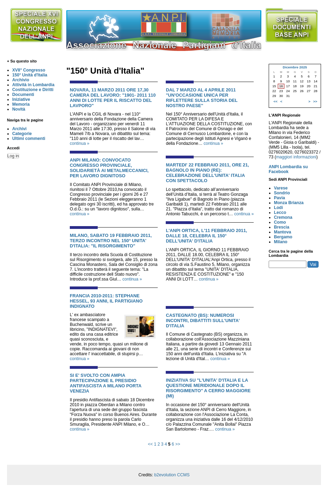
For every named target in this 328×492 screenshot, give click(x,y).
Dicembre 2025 (295, 67)
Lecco (280, 212)
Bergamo (283, 236)
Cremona (283, 217)
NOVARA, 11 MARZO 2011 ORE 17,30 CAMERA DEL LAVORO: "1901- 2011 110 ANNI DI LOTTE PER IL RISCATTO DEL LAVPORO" (113, 97)
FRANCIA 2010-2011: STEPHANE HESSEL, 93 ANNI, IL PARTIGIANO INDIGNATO (106, 301)
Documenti (23, 94)
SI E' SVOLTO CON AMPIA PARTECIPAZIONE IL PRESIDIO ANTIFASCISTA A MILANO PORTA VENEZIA (105, 383)
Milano (281, 241)
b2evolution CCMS (171, 474)
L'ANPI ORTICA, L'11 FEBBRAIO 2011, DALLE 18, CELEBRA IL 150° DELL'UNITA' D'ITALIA (206, 236)
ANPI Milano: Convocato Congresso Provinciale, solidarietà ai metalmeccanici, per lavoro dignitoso (109, 167)
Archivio (20, 79)
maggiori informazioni (296, 157)
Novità (18, 109)
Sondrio (282, 193)
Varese (281, 188)
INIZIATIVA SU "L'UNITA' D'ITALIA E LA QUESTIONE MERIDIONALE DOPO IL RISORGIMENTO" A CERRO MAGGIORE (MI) (208, 388)
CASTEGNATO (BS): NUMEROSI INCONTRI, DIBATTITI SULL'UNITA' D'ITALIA (203, 320)
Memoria (21, 104)
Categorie (22, 133)
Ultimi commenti (28, 138)
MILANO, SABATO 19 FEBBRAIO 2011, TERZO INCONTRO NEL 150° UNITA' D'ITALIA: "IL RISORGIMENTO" (111, 240)
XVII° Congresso (28, 70)
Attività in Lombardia (33, 84)
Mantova (282, 232)
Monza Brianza (289, 202)
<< (150, 444)
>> (177, 444)
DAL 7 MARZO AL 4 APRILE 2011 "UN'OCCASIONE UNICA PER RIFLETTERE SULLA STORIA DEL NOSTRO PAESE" (201, 97)
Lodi (278, 207)
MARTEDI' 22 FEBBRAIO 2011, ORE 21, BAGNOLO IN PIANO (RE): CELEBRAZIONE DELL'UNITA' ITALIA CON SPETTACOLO (207, 172)
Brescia (281, 227)
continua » (79, 143)
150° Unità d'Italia (29, 75)
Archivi (19, 128)
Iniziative (21, 99)
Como (280, 222)
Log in (13, 156)
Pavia (279, 197)
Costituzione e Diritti (32, 89)
